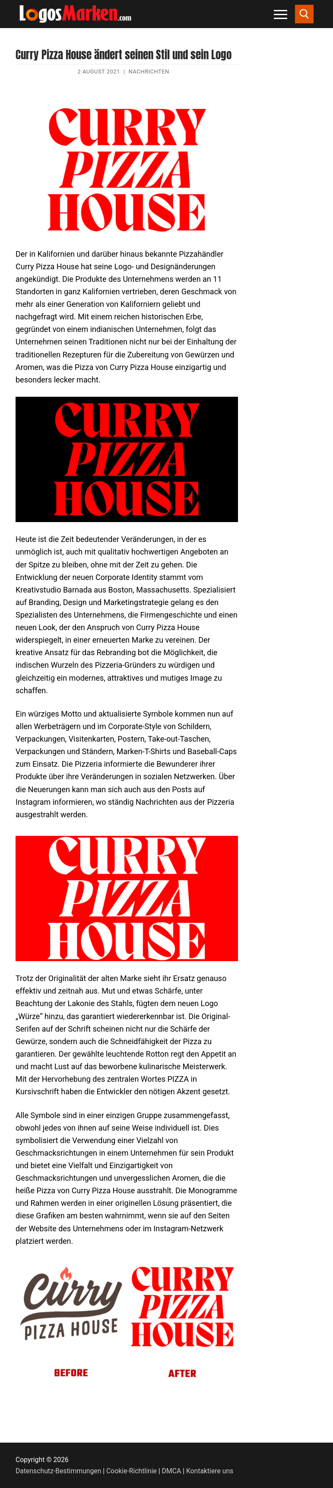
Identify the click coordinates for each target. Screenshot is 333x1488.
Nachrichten (149, 71)
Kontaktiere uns (209, 1471)
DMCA (171, 1471)
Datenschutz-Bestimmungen (58, 1471)
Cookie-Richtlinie (131, 1471)
